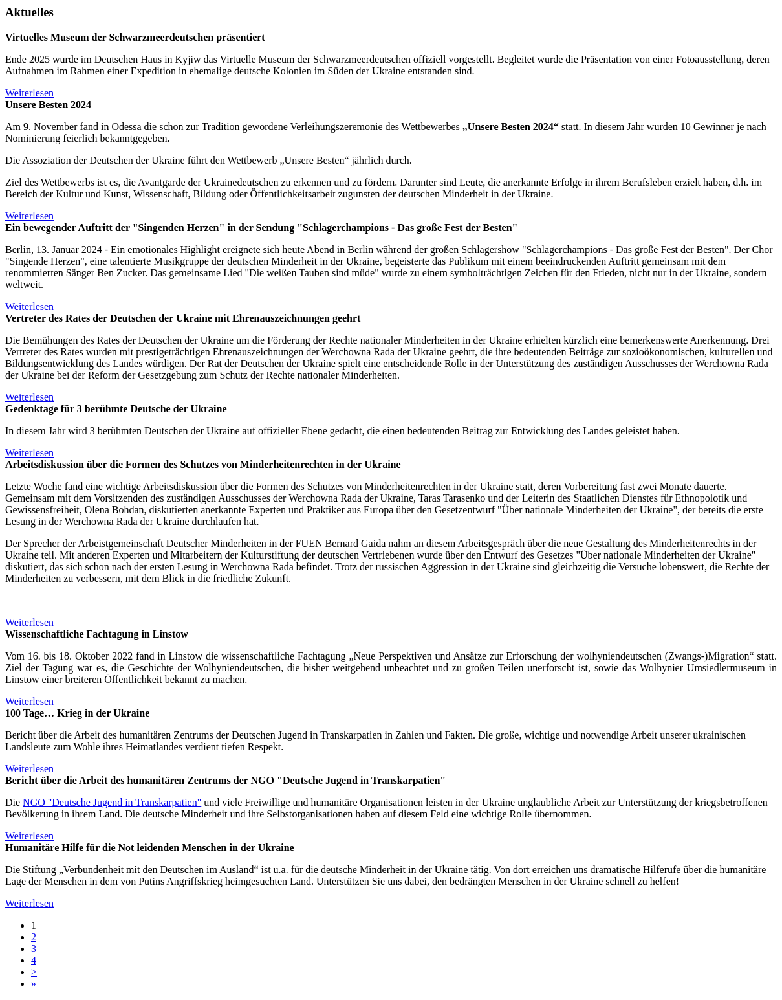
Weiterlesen (29, 92)
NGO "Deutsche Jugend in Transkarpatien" (112, 802)
